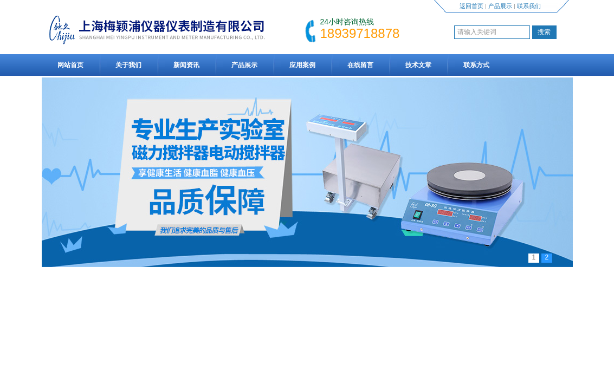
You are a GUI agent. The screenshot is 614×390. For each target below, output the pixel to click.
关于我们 (128, 65)
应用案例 (302, 65)
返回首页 (471, 6)
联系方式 (476, 65)
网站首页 (70, 65)
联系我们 (529, 6)
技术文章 (418, 65)
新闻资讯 (186, 65)
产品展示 (500, 6)
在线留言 (360, 65)
